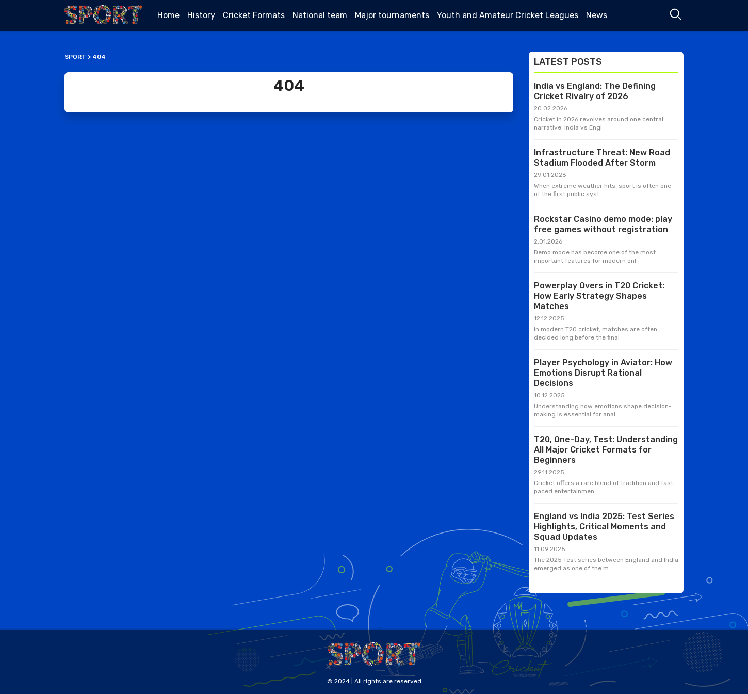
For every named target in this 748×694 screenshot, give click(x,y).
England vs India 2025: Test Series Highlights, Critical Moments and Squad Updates (604, 526)
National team (319, 15)
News (596, 15)
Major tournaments (392, 15)
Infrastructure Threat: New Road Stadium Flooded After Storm (602, 158)
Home (168, 15)
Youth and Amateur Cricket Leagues (507, 15)
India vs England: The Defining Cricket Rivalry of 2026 (595, 91)
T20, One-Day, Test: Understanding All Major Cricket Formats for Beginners (606, 449)
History (201, 15)
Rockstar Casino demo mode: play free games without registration (603, 224)
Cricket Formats (254, 15)
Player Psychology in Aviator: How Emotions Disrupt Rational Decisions (603, 373)
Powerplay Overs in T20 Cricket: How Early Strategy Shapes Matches (599, 296)
